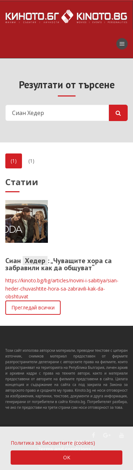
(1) (14, 160)
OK (66, 457)
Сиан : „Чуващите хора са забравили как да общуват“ (58, 264)
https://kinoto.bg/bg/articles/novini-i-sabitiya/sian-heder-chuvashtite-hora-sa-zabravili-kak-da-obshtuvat (61, 288)
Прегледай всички (33, 307)
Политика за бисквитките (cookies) (53, 442)
